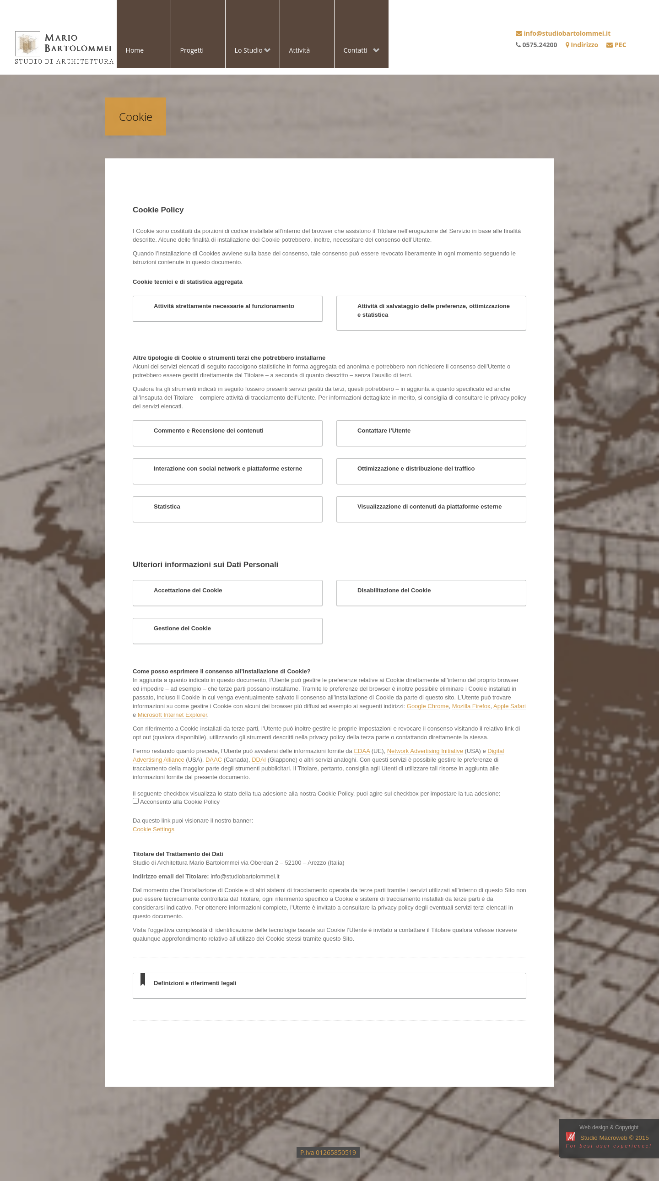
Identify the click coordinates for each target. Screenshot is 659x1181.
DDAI (259, 759)
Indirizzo (582, 44)
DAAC (213, 759)
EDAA (362, 751)
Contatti (357, 51)
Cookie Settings (153, 829)
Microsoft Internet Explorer (172, 714)
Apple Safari (509, 706)
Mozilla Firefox (471, 706)
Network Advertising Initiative (425, 751)
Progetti (192, 50)
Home (135, 50)
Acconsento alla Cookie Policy (179, 801)
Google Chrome (428, 706)
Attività (299, 50)
